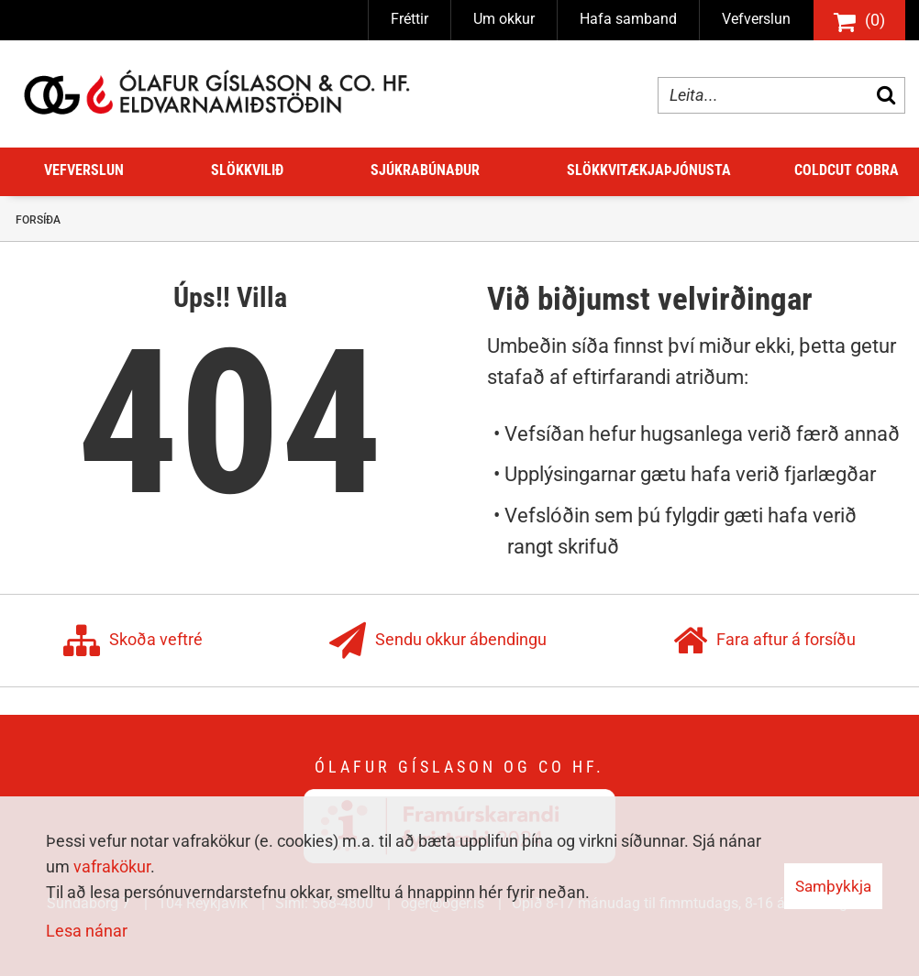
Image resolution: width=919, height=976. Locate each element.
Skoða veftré (133, 640)
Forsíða (38, 220)
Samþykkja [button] (833, 886)
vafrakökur (111, 866)
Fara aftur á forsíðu (764, 640)
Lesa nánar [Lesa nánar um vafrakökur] (86, 930)
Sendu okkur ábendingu (438, 640)
